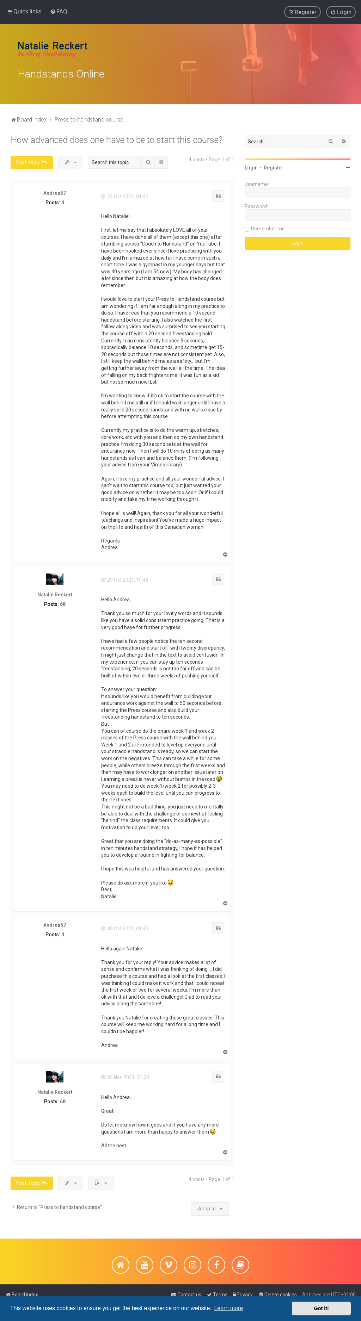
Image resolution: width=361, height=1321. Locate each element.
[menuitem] (58, 11)
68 (63, 602)
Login (251, 166)
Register (273, 166)
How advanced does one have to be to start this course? (116, 138)
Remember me (268, 227)
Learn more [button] (228, 1308)
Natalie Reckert (54, 592)
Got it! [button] (321, 1308)
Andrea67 (54, 191)
